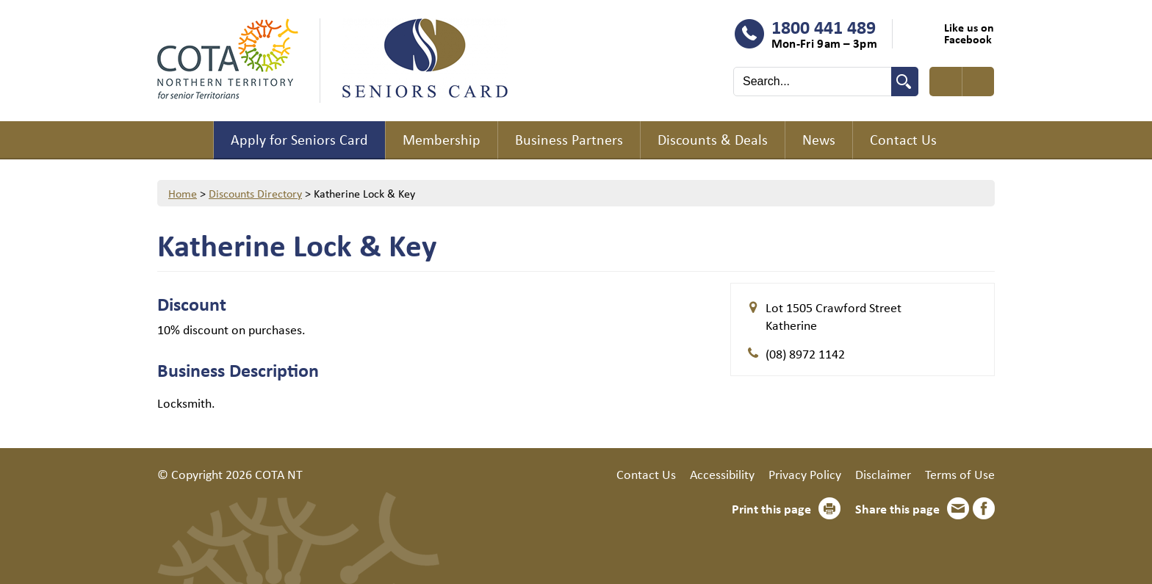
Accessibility (722, 474)
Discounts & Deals (713, 139)
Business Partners (569, 139)
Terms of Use (960, 474)
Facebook (984, 508)
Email (958, 508)
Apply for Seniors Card (299, 139)
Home (185, 140)
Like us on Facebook (969, 33)
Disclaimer (883, 474)
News (818, 139)
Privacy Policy (804, 474)
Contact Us (903, 139)
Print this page (771, 508)
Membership (441, 139)
